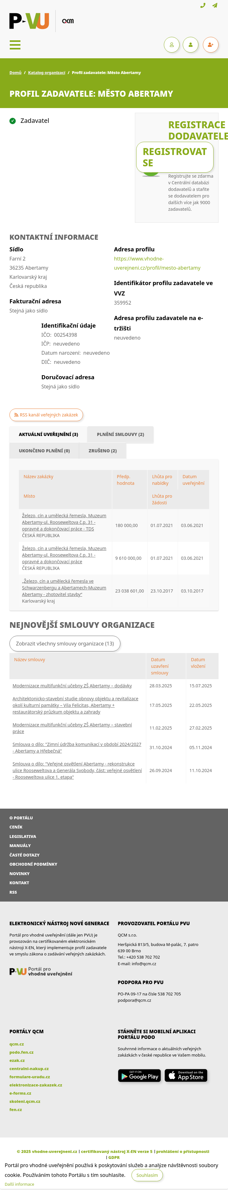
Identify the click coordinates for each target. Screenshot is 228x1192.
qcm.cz (16, 1044)
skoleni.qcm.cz (24, 1101)
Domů (15, 72)
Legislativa (22, 836)
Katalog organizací (46, 72)
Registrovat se (175, 157)
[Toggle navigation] (15, 45)
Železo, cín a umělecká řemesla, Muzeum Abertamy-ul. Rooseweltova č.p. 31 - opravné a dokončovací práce (64, 554)
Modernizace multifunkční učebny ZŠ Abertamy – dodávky (72, 686)
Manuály (20, 845)
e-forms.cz (20, 1093)
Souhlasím (147, 1175)
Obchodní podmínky (33, 864)
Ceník (15, 827)
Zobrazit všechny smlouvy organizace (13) (65, 643)
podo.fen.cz (21, 1052)
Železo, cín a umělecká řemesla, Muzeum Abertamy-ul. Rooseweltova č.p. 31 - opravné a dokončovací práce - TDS (64, 522)
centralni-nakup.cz (29, 1068)
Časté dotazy (24, 855)
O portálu (21, 818)
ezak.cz (17, 1060)
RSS (13, 892)
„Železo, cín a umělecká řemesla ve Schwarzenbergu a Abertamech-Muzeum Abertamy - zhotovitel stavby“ (64, 587)
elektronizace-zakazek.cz (35, 1085)
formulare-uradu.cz (29, 1077)
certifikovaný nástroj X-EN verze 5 (116, 1151)
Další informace (19, 1184)
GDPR (114, 1157)
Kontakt (19, 882)
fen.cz (15, 1109)
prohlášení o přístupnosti (182, 1151)
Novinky (19, 873)
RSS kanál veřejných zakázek (49, 415)
